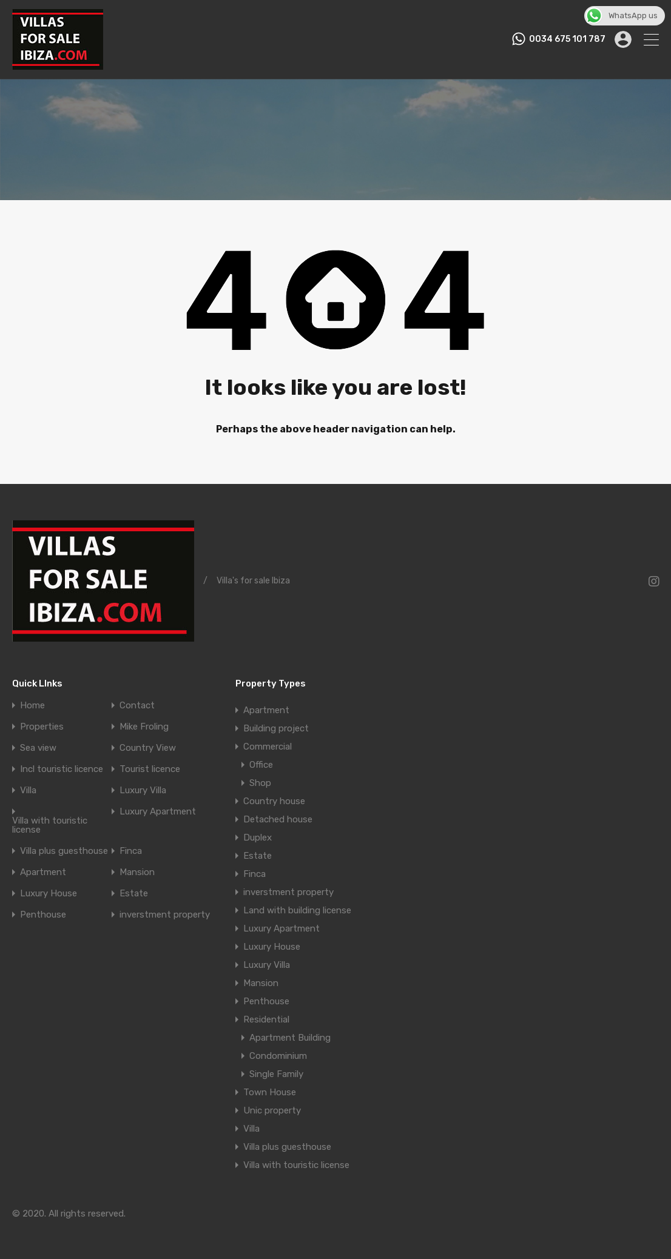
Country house (274, 801)
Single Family (276, 1074)
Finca (131, 851)
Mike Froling (144, 726)
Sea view (38, 748)
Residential (266, 1019)
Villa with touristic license (49, 825)
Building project (276, 728)
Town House (269, 1092)
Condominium (278, 1055)
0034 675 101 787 (567, 39)
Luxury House (48, 893)
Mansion (137, 872)
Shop (260, 782)
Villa (28, 790)
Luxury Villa (143, 790)
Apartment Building (290, 1037)
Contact (137, 705)
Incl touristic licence (61, 769)
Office (261, 764)
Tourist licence (150, 769)
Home (32, 705)
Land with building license (297, 910)
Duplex (257, 837)
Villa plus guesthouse (64, 851)
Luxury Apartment (158, 811)
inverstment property (165, 914)
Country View (148, 748)
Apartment (43, 872)
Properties (42, 726)
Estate (134, 893)
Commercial (267, 746)
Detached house (277, 819)
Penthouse (43, 914)
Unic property (272, 1110)
